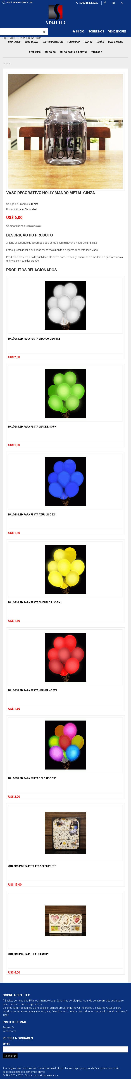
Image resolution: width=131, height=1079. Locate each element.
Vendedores (9, 1031)
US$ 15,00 (15, 884)
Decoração (31, 42)
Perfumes (35, 52)
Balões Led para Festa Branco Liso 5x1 (34, 338)
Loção (100, 42)
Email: (6, 1043)
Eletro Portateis (52, 42)
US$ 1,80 (14, 445)
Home (5, 63)
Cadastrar (10, 1055)
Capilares (14, 42)
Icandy (88, 42)
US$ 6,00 (14, 972)
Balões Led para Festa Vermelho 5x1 (32, 690)
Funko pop (73, 42)
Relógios (50, 52)
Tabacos (96, 52)
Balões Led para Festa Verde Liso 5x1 (33, 426)
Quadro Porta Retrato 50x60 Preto (32, 866)
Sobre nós (9, 1027)
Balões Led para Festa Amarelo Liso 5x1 (35, 602)
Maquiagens (115, 42)
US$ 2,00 (14, 357)
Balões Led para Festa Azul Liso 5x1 (32, 514)
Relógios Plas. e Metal (73, 52)
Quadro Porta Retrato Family (28, 954)
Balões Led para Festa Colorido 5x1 (32, 778)
